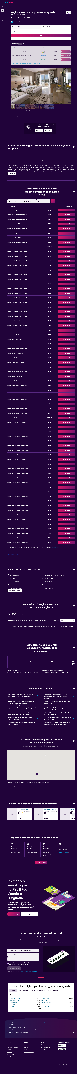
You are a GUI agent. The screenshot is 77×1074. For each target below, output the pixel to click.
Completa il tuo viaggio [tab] (54, 990)
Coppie (44, 620)
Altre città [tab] (13, 990)
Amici (19, 620)
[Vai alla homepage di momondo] (10, 2)
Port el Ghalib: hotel (46, 1002)
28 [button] (28, 55)
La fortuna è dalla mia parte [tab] (38, 990)
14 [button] (28, 48)
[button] (2, 2)
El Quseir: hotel (13, 1002)
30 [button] (36, 55)
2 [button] (48, 41)
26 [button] (21, 55)
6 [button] (25, 44)
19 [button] (21, 52)
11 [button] (55, 44)
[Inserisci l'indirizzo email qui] (24, 959)
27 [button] (25, 55)
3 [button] (14, 44)
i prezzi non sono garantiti (39, 1022)
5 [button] (21, 44)
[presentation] (48, 130)
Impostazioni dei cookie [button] (13, 554)
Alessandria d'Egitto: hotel (47, 1006)
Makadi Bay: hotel (14, 1006)
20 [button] (25, 52)
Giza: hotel (12, 1004)
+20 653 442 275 (15, 19)
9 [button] (48, 44)
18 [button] (18, 52)
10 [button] (14, 48)
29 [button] (32, 55)
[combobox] (67, 620)
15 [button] (32, 48)
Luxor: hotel (44, 1004)
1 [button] (32, 41)
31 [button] (14, 59)
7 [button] (28, 44)
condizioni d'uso (24, 971)
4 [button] (55, 41)
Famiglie (25, 620)
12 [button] (21, 48)
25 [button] (18, 55)
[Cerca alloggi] (3, 10)
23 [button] (36, 52)
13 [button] (25, 48)
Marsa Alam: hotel (45, 998)
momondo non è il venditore (42, 1027)
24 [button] (14, 55)
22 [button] (32, 52)
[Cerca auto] (3, 13)
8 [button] (32, 44)
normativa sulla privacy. (33, 971)
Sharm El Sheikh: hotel (15, 998)
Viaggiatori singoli (34, 620)
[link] (41, 862)
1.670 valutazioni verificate (25, 21)
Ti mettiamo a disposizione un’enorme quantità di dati (42, 1030)
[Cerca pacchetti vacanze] (3, 16)
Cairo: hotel (44, 1000)
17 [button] (14, 52)
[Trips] (3, 20)
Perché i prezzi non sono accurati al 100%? (42, 1032)
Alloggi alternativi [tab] (23, 990)
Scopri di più (55, 547)
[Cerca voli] (3, 6)
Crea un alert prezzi (63, 852)
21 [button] (28, 52)
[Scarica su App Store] (62, 1049)
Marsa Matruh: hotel (14, 1000)
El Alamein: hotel (13, 1009)
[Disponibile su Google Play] (39, 131)
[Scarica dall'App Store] (48, 131)
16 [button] (36, 48)
